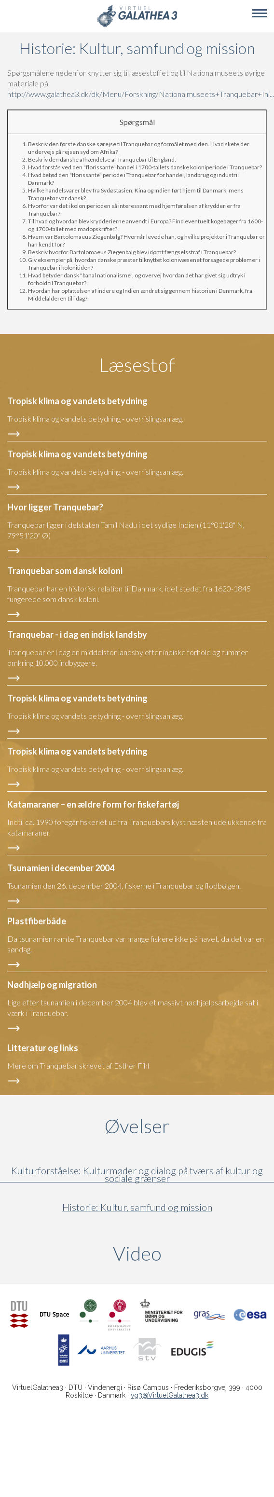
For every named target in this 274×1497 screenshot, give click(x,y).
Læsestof (137, 364)
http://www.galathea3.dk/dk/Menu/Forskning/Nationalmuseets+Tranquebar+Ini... (140, 93)
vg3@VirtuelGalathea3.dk (169, 1395)
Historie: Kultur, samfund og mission (137, 1207)
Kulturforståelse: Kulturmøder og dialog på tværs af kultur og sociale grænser (137, 1174)
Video (183, 1253)
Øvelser (137, 1126)
